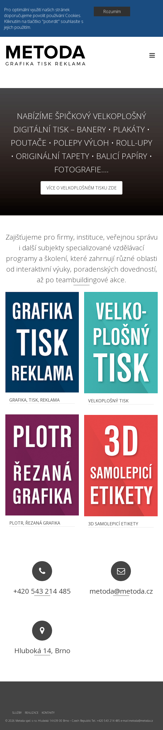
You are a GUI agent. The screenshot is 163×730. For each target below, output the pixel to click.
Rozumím (112, 11)
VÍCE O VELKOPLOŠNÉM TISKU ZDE (81, 188)
